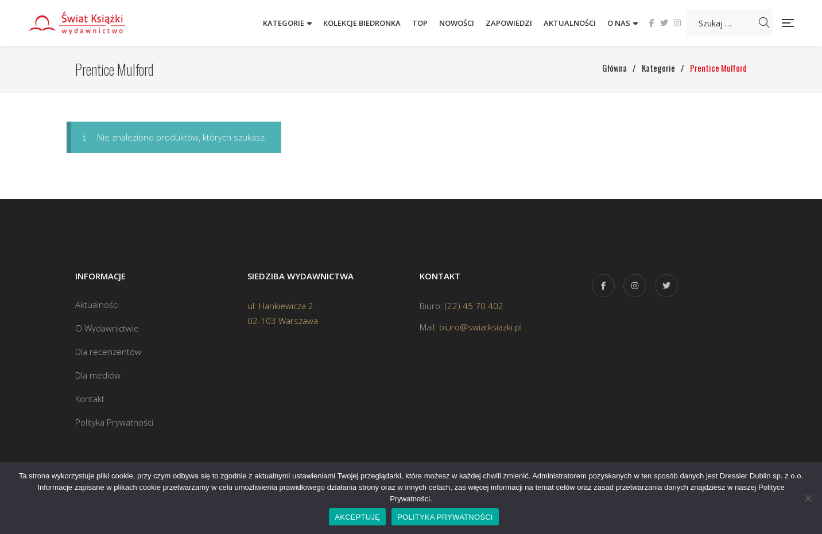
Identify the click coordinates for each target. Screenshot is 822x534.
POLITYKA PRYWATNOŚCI (445, 517)
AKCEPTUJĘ (357, 517)
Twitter (664, 23)
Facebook (651, 23)
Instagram (677, 23)
